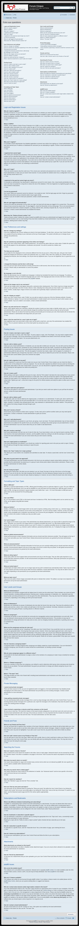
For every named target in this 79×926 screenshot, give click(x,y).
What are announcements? (10, 96)
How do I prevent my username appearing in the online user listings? (21, 47)
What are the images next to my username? (15, 54)
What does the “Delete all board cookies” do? (15, 40)
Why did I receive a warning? (11, 76)
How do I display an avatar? (11, 55)
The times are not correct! (10, 49)
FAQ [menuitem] (15, 14)
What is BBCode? (8, 88)
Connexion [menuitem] (72, 14)
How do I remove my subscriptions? (49, 78)
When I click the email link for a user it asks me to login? (18, 58)
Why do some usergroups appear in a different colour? (53, 36)
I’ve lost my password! (9, 37)
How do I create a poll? (10, 69)
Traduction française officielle (35, 922)
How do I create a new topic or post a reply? (15, 64)
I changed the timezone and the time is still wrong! (16, 50)
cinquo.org (9, 918)
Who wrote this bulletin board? (47, 90)
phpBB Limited (50, 870)
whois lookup (47, 890)
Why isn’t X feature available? (47, 92)
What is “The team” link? (46, 39)
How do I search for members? (48, 66)
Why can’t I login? (8, 34)
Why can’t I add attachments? (11, 75)
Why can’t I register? (9, 31)
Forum (15, 918)
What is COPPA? (8, 29)
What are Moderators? (45, 29)
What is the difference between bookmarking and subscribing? (55, 73)
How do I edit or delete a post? (11, 65)
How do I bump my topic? (10, 83)
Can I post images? (9, 93)
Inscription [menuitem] (64, 14)
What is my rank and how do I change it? (14, 57)
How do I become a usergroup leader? (49, 34)
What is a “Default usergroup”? (48, 37)
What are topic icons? (9, 101)
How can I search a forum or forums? (49, 61)
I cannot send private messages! (48, 44)
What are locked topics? (10, 99)
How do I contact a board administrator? (50, 97)
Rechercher (70, 7)
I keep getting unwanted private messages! (51, 46)
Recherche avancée (73, 7)
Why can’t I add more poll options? (12, 70)
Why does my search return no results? (50, 63)
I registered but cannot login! (11, 32)
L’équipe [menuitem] (69, 918)
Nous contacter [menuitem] (61, 918)
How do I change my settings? (11, 46)
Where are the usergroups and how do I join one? (52, 32)
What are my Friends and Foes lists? (49, 54)
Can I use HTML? (8, 90)
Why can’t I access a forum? (11, 73)
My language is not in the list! (11, 52)
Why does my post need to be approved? (14, 81)
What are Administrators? (46, 28)
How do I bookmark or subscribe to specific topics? (53, 75)
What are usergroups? (45, 31)
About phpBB (51, 871)
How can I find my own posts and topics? (50, 68)
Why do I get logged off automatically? (13, 39)
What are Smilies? (8, 91)
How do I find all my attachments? (48, 85)
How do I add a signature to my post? (13, 67)
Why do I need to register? (10, 28)
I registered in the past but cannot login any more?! (16, 36)
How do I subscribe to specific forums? (50, 76)
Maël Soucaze (47, 922)
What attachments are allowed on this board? (51, 83)
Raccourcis (8, 14)
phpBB (33, 278)
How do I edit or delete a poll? (11, 72)
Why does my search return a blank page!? (51, 64)
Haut (6, 119)
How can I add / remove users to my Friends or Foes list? (54, 56)
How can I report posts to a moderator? (14, 78)
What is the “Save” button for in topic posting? (15, 80)
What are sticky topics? (10, 98)
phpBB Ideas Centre (9, 881)
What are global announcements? (12, 95)
